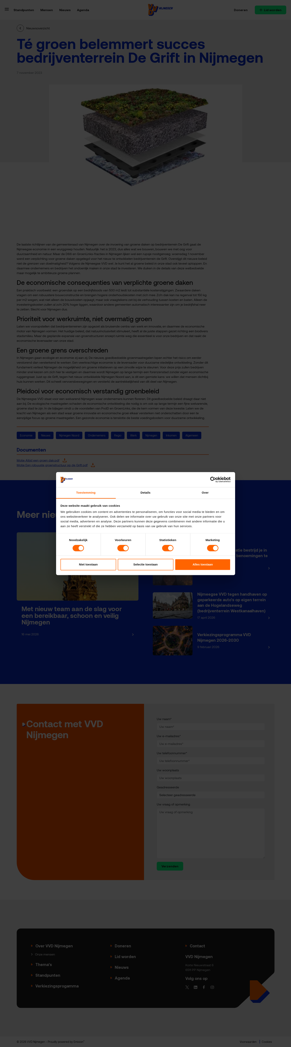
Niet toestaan (88, 564)
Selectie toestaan (145, 564)
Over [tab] (205, 492)
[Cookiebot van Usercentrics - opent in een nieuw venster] (213, 480)
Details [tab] (146, 492)
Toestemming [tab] (86, 492)
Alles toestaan (203, 564)
